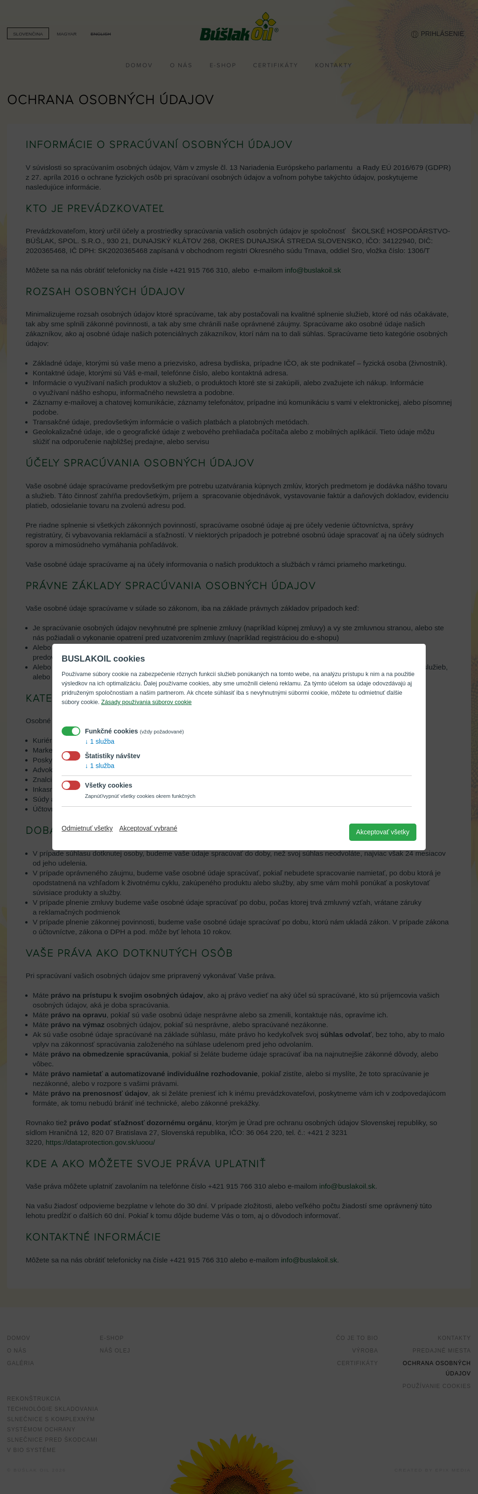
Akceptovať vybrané (148, 828)
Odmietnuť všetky (87, 828)
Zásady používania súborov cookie (146, 702)
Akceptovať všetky (382, 832)
